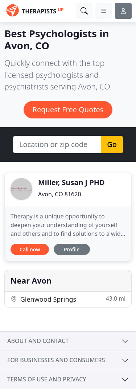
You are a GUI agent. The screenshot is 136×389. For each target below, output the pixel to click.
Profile (71, 249)
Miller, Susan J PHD (71, 182)
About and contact (38, 341)
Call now (30, 249)
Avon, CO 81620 (59, 194)
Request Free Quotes (68, 109)
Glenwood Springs (68, 299)
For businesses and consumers (56, 360)
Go (112, 144)
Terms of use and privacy (46, 379)
